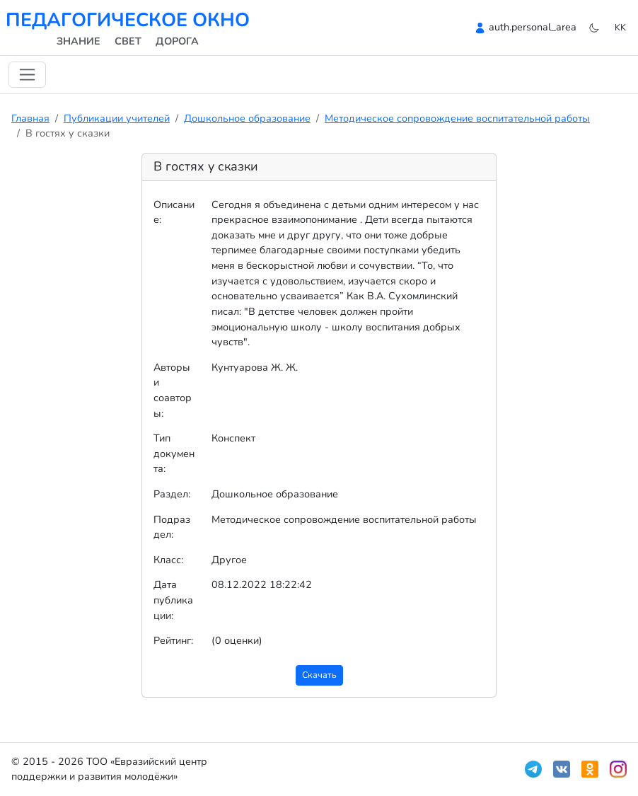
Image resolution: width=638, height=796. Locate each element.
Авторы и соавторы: (172, 390)
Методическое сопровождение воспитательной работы (457, 118)
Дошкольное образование (247, 118)
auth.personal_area (532, 27)
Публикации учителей (117, 118)
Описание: (174, 212)
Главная (30, 118)
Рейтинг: (173, 640)
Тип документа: (174, 453)
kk (620, 27)
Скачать (319, 675)
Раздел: (171, 494)
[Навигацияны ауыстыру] (27, 75)
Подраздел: (171, 527)
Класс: (168, 560)
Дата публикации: (173, 599)
